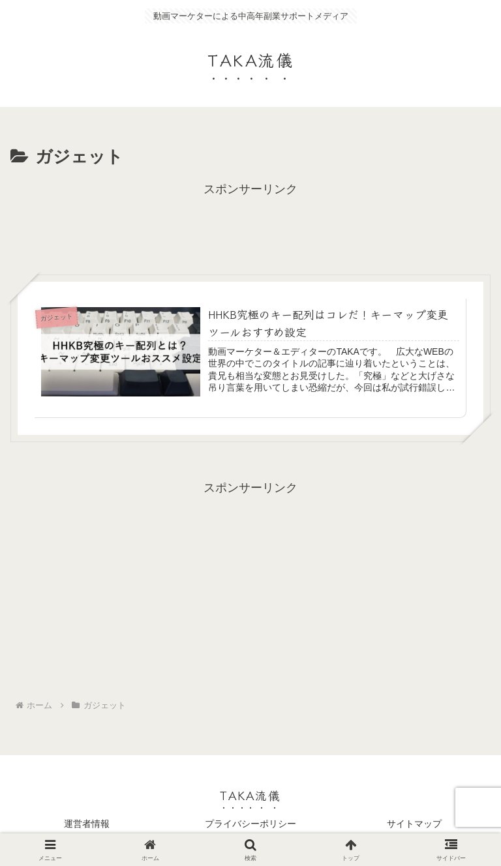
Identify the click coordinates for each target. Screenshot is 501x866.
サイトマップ (414, 823)
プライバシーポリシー (250, 823)
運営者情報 (87, 823)
